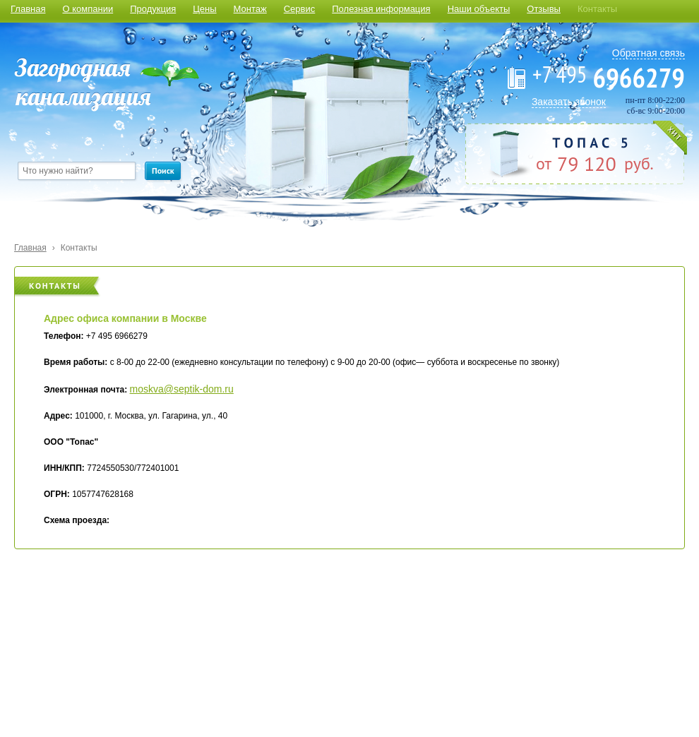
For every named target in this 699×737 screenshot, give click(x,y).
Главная (28, 9)
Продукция (153, 9)
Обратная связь (648, 53)
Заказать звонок (569, 101)
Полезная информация (381, 9)
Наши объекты (479, 9)
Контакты (597, 9)
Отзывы (544, 9)
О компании (87, 9)
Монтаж (250, 9)
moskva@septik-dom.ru (182, 389)
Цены (204, 9)
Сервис (300, 9)
